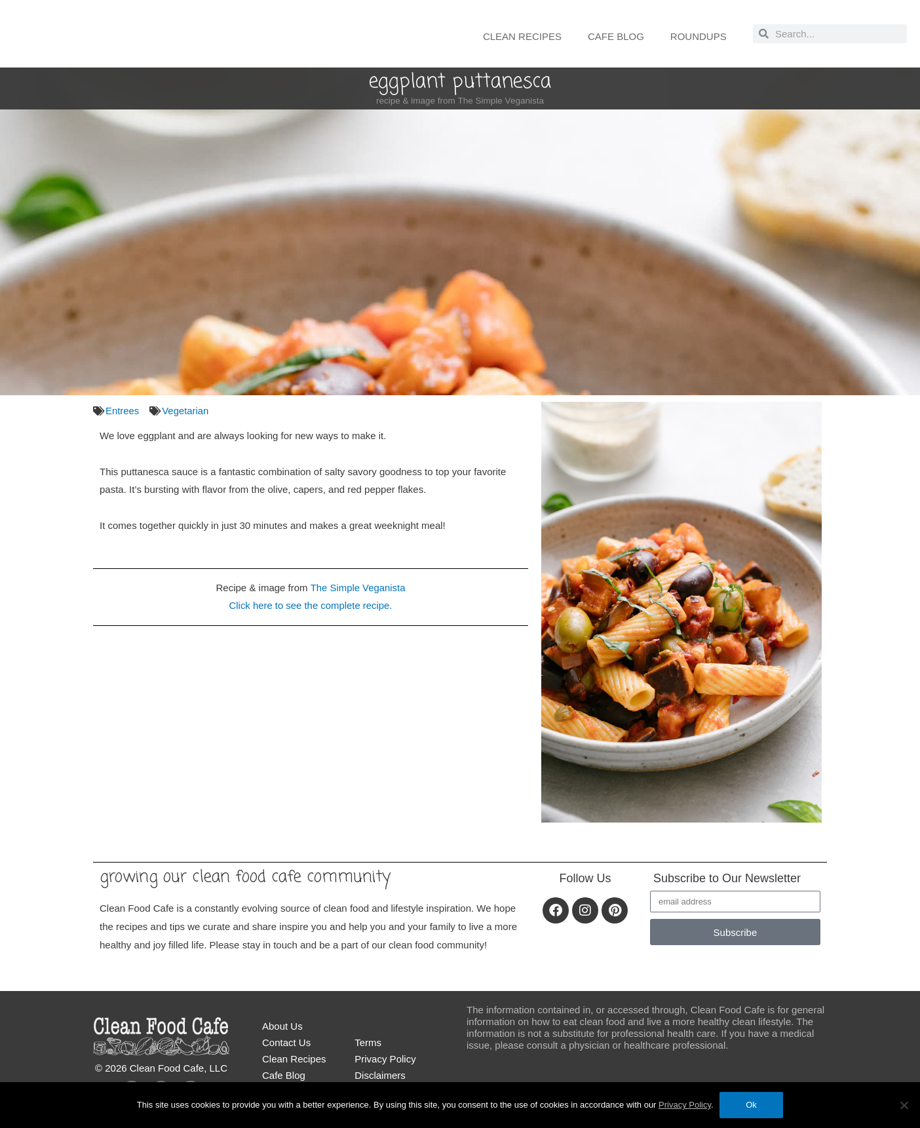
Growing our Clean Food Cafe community (248, 877)
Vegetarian (186, 410)
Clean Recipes (522, 36)
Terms (368, 1042)
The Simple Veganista (358, 587)
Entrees (122, 410)
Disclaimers (380, 1075)
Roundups (698, 36)
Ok (751, 1105)
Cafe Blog (616, 36)
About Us (282, 1026)
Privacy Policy (385, 1058)
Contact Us (286, 1042)
